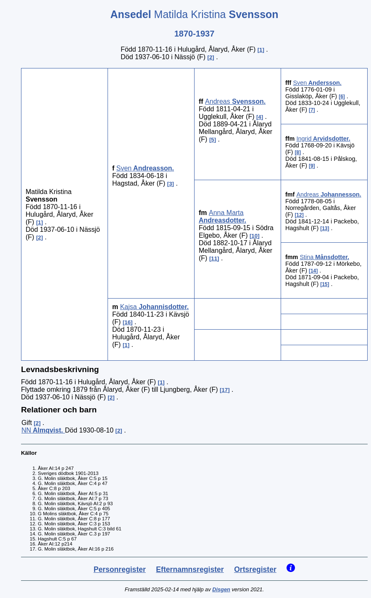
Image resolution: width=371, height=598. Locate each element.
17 (224, 390)
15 (324, 284)
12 (299, 215)
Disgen (221, 589)
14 (313, 271)
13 (324, 228)
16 (127, 322)
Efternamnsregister (190, 569)
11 (214, 258)
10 (254, 236)
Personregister (120, 569)
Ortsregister (255, 569)
